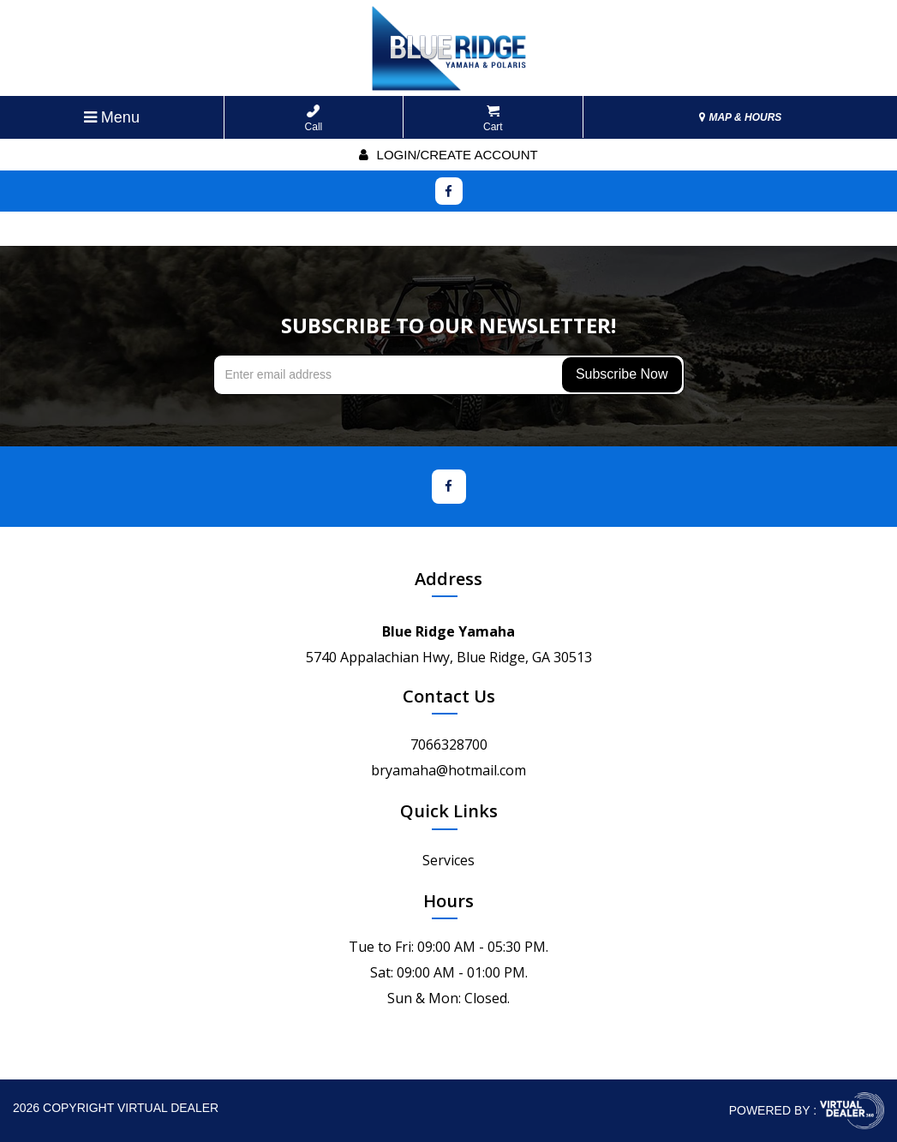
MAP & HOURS (740, 117)
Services (448, 860)
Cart (493, 119)
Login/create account (448, 154)
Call (314, 119)
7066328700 (448, 744)
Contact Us (449, 696)
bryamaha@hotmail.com (448, 770)
